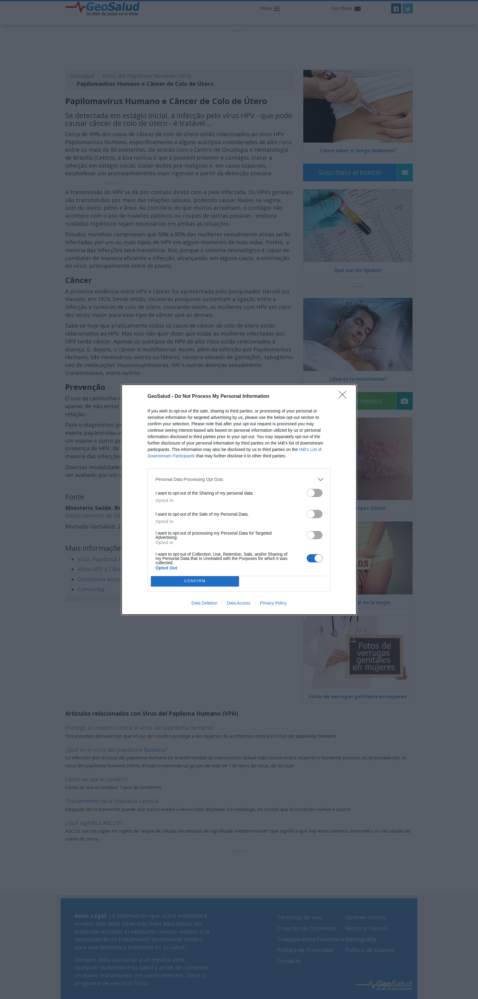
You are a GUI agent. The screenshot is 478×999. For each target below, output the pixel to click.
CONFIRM (195, 581)
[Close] (344, 396)
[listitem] (239, 479)
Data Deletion (204, 603)
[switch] (315, 493)
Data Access (239, 603)
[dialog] (239, 500)
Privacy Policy (273, 603)
